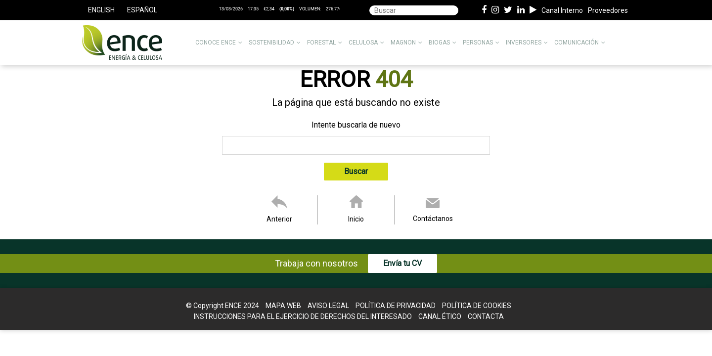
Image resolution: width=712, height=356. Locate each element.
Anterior (279, 219)
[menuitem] (101, 9)
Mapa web (283, 306)
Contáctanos (433, 218)
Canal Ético (439, 316)
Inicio (356, 219)
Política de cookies (476, 306)
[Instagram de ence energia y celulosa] (495, 10)
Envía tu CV (402, 263)
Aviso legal (328, 306)
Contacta (486, 316)
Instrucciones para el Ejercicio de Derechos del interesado (303, 316)
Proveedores (608, 10)
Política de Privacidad (396, 306)
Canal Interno (562, 10)
